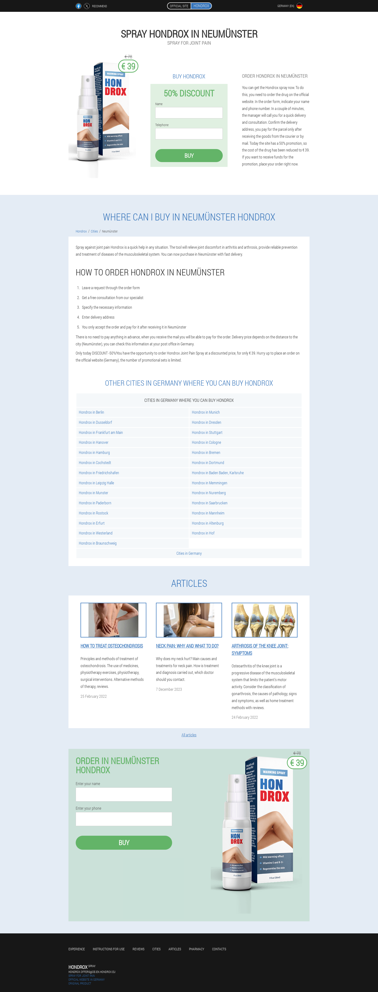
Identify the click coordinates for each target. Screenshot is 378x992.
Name (158, 104)
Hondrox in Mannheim (208, 512)
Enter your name (88, 784)
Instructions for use (109, 949)
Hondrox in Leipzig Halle (96, 482)
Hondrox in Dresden (206, 422)
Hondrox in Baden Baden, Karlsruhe (218, 472)
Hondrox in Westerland (96, 532)
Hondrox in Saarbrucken (210, 502)
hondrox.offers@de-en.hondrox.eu (91, 972)
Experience (76, 949)
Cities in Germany (189, 553)
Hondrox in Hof (203, 532)
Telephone (162, 125)
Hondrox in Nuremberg (209, 492)
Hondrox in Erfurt (92, 523)
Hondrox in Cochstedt (95, 462)
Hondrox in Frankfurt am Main (101, 432)
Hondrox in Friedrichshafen (99, 472)
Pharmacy (196, 949)
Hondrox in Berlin (91, 412)
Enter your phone (88, 808)
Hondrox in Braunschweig (98, 543)
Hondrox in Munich (206, 412)
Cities (156, 949)
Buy (189, 155)
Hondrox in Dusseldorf (95, 422)
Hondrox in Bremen (206, 452)
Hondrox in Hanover (93, 442)
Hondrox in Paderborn (95, 502)
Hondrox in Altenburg (208, 523)
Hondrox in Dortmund (208, 462)
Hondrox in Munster (93, 492)
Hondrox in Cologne (206, 442)
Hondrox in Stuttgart (207, 432)
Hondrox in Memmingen (209, 482)
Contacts (219, 949)
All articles (189, 734)
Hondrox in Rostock (93, 512)
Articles (175, 949)
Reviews (138, 949)
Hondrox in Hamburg (94, 452)
